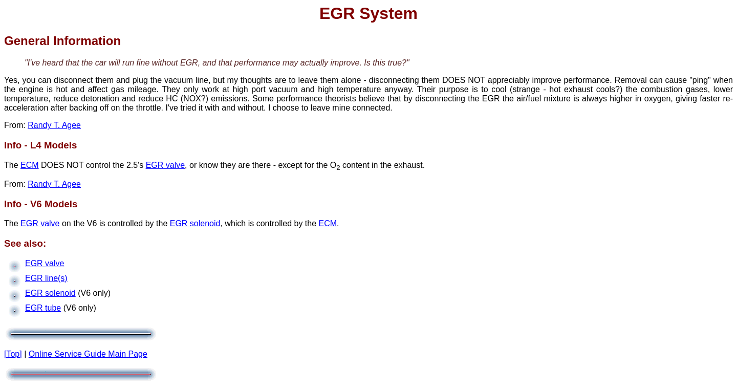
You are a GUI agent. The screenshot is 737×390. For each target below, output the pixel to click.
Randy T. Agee (54, 125)
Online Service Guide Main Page (88, 354)
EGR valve (165, 165)
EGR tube (43, 308)
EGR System (368, 13)
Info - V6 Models (40, 204)
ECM (29, 165)
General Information (62, 41)
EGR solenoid (195, 223)
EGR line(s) (46, 278)
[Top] (13, 354)
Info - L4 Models (40, 145)
